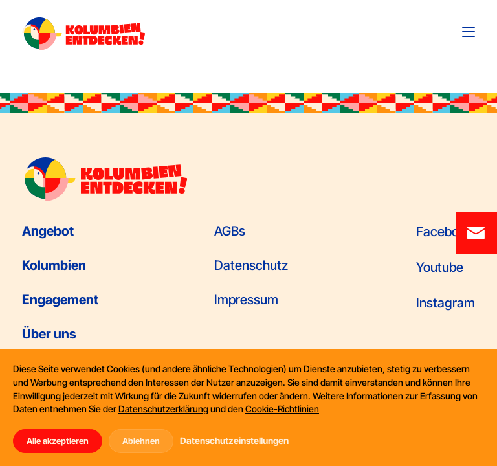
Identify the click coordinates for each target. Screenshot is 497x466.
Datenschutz (251, 265)
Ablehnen (141, 441)
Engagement (60, 299)
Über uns (49, 334)
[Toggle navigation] (468, 31)
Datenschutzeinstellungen (234, 440)
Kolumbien (54, 265)
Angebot (48, 231)
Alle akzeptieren (58, 441)
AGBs (229, 231)
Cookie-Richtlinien (282, 408)
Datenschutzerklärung (163, 408)
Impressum (246, 299)
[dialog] (248, 408)
